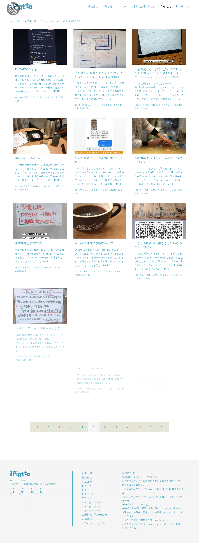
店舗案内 (93, 6)
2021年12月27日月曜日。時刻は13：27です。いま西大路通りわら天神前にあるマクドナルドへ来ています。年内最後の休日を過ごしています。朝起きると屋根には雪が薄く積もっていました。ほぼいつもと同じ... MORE (100, 257)
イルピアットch (92, 510)
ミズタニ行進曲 (50, 97)
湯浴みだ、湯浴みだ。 (30, 158)
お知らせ (107, 6)
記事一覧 (84, 108)
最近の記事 (128, 472)
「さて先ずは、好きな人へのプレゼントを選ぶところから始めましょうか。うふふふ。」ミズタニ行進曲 (158, 73)
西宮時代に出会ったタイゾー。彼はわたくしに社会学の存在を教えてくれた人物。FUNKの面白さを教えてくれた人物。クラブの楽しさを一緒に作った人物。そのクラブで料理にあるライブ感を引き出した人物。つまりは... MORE (39, 84)
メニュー (122, 6)
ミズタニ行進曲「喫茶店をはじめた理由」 (144, 520)
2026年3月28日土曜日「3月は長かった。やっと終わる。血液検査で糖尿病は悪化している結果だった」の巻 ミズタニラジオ (152, 512)
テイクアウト (91, 494)
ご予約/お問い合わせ (143, 6)
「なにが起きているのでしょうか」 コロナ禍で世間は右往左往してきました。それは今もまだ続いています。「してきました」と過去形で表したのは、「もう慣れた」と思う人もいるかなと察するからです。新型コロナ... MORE (159, 91)
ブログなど (165, 6)
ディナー (89, 490)
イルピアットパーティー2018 (20, 12)
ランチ (87, 486)
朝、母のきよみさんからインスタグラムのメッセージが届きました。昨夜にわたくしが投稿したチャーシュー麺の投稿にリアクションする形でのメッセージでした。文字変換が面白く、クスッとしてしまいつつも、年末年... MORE (99, 176)
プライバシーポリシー (95, 523)
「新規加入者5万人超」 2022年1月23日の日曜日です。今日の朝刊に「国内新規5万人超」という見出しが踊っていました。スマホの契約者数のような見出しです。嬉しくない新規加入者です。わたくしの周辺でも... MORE (99, 91)
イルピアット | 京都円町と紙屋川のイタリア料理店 (21, 6)
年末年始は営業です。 (30, 243)
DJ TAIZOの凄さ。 (27, 69)
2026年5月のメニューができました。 (142, 477)
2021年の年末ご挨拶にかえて (95, 243)
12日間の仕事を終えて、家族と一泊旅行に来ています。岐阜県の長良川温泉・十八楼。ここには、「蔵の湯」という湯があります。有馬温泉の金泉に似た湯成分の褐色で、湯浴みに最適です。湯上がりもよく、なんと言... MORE (39, 172)
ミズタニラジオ (92, 506)
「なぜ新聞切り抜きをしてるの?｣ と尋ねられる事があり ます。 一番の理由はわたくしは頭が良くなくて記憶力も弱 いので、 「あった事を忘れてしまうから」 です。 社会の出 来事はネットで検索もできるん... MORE (160, 261)
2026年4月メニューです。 (136, 504)
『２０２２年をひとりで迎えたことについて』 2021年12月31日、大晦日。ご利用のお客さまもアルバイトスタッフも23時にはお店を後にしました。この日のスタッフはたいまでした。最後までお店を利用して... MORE (159, 176)
